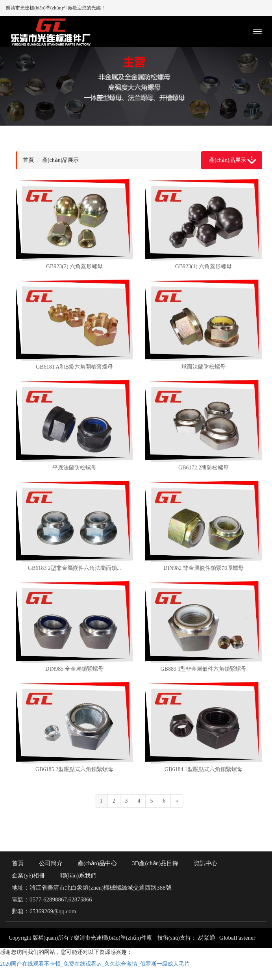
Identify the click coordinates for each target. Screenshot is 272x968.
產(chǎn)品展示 (227, 160)
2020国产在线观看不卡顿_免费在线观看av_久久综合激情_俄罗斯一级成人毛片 (95, 964)
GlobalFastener (237, 938)
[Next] (176, 801)
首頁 (28, 160)
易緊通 (206, 938)
